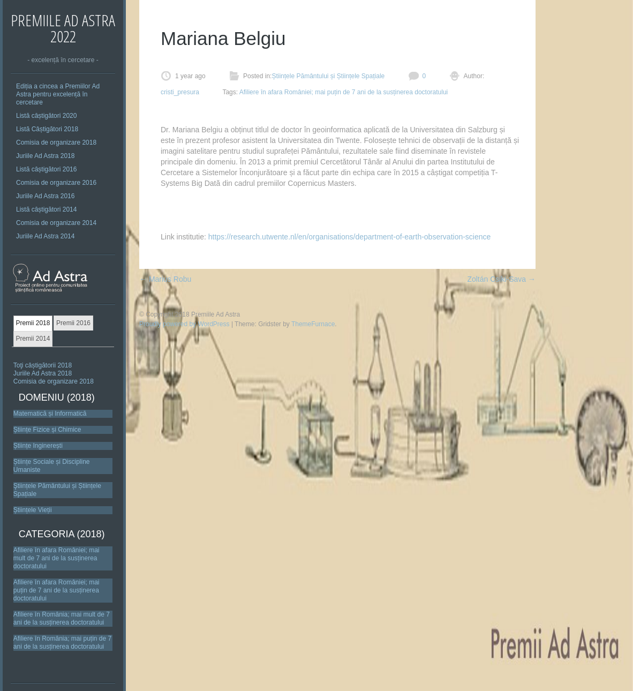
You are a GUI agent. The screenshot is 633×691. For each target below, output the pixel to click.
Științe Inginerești (38, 445)
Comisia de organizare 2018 (56, 142)
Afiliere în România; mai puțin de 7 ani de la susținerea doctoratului (62, 642)
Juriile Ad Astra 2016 (45, 196)
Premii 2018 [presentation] (33, 323)
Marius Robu (165, 279)
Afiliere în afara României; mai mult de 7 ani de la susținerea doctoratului (56, 558)
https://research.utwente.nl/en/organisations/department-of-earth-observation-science (349, 236)
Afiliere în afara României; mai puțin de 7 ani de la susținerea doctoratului (56, 590)
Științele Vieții (32, 510)
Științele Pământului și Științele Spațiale (328, 76)
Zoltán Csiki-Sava (501, 279)
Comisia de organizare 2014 (56, 223)
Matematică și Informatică (50, 413)
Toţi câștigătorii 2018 (42, 365)
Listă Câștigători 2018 (47, 129)
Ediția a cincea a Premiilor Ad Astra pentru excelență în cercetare (58, 94)
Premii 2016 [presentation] (73, 323)
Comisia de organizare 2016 (56, 182)
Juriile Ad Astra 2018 (45, 156)
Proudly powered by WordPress (184, 324)
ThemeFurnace (313, 324)
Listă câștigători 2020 (46, 115)
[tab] (32, 324)
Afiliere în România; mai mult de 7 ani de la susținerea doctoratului (61, 618)
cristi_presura (180, 92)
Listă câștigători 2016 (46, 169)
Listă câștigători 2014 (46, 209)
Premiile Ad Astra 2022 (63, 28)
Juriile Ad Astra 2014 (45, 236)
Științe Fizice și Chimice (47, 429)
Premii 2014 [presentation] (33, 338)
